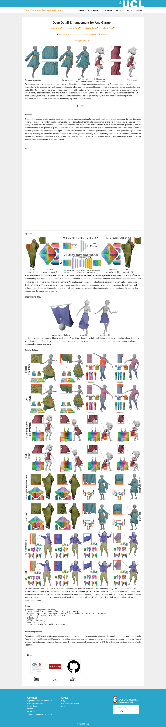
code (91, 106)
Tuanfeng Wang (72, 28)
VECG (63, 707)
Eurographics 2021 (83, 41)
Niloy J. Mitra (108, 28)
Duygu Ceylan (91, 28)
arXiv (83, 106)
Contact (139, 10)
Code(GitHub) (73, 679)
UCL (63, 701)
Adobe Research (90, 35)
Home (81, 10)
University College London (68, 35)
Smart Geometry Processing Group (42, 10)
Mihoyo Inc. (104, 35)
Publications (93, 10)
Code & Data (107, 10)
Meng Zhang (56, 28)
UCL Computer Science (70, 704)
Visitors (128, 10)
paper (74, 106)
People (119, 10)
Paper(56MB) (37, 679)
